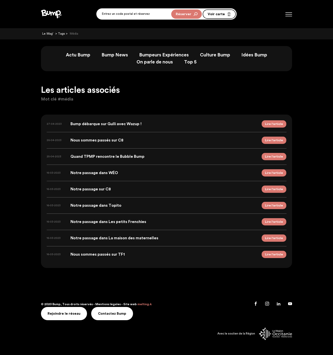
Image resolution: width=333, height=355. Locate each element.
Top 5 (190, 62)
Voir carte (219, 14)
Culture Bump (215, 55)
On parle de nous (155, 62)
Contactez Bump (112, 313)
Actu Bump (78, 55)
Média (74, 33)
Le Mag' (47, 33)
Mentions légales (108, 304)
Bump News (115, 55)
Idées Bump (254, 55)
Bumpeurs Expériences (164, 55)
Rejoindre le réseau (64, 313)
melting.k (144, 304)
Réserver (187, 14)
